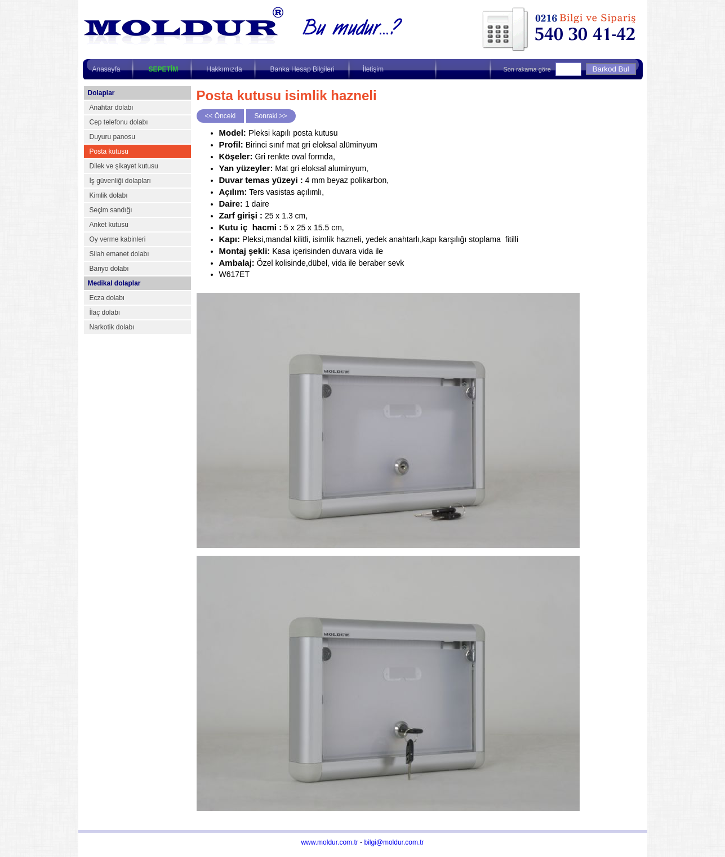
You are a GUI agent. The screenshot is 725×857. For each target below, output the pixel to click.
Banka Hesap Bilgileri (302, 69)
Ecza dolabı (107, 298)
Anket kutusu (109, 225)
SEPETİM (164, 69)
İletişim (373, 69)
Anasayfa (106, 69)
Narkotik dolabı (112, 327)
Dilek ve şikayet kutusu (124, 166)
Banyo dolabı (109, 269)
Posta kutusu (109, 151)
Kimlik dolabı (109, 195)
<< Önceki (220, 116)
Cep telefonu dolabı (119, 122)
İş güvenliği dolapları (120, 181)
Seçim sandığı (111, 210)
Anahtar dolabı (112, 107)
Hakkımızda (224, 69)
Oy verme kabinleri (118, 239)
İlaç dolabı (105, 312)
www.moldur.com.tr (329, 842)
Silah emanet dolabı (119, 254)
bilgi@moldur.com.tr (394, 842)
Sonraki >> (271, 116)
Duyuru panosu (112, 137)
